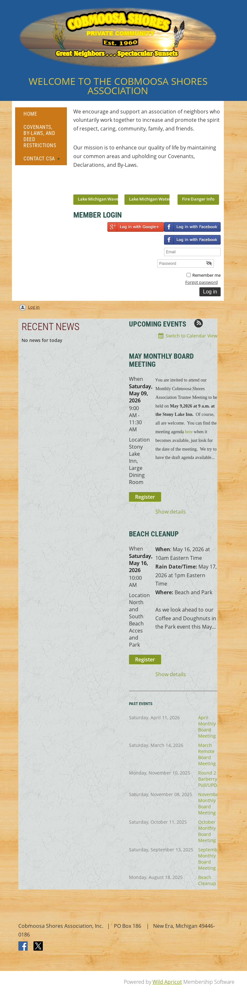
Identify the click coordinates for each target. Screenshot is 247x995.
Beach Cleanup (207, 880)
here (189, 431)
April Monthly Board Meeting (207, 726)
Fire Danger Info (198, 199)
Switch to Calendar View (191, 336)
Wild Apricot (167, 981)
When (136, 378)
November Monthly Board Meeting (209, 803)
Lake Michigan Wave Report (105, 199)
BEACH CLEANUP (154, 534)
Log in (34, 307)
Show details (170, 512)
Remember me (206, 275)
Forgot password (201, 282)
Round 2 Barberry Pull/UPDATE (211, 779)
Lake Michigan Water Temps (157, 199)
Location (139, 439)
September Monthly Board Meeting (210, 859)
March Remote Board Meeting (207, 754)
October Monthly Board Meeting (207, 831)
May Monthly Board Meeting (161, 360)
